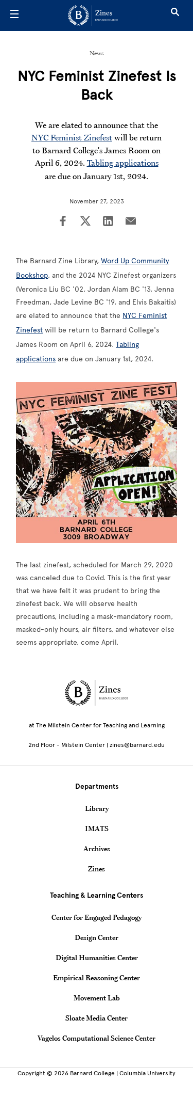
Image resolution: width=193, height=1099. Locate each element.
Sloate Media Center (96, 1018)
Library (97, 808)
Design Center (96, 937)
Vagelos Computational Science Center (96, 1038)
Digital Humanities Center (97, 957)
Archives (96, 848)
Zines (96, 868)
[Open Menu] (14, 15)
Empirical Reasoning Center (96, 977)
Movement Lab (97, 997)
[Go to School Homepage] (93, 15)
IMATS (97, 828)
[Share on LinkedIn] (108, 222)
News (97, 53)
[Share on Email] (131, 222)
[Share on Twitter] (85, 222)
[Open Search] (175, 15)
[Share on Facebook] (63, 222)
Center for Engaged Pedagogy (96, 917)
